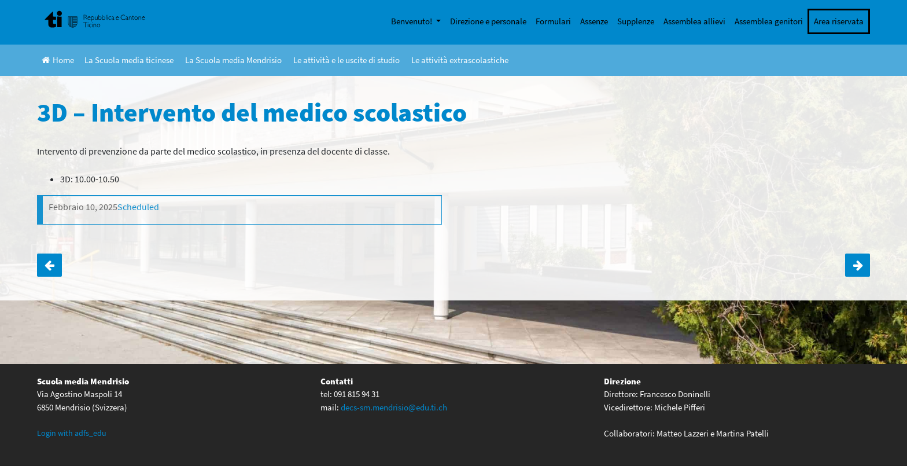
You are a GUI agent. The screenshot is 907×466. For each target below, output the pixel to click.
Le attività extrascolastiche (459, 59)
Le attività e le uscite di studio (346, 59)
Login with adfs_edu (71, 433)
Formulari (553, 21)
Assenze (594, 21)
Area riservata (839, 21)
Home (58, 59)
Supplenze (635, 21)
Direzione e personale (488, 21)
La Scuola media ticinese (129, 59)
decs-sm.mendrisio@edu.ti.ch (394, 407)
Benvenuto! (412, 21)
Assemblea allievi (694, 21)
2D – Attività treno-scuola (857, 265)
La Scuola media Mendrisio (233, 59)
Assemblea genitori (769, 21)
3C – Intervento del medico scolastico (49, 265)
